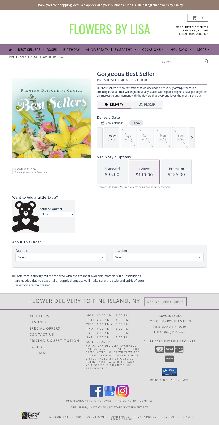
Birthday (71, 50)
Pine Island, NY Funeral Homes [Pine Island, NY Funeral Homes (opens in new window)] (89, 400)
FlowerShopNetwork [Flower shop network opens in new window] (112, 416)
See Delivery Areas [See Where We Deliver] (165, 301)
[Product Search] (182, 61)
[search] (207, 61)
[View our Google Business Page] (109, 396)
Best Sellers (29, 50)
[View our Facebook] (96, 396)
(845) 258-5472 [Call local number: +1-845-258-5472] (198, 34)
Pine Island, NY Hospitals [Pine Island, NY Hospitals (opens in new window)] (134, 400)
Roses (52, 50)
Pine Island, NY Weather (88, 407)
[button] (197, 18)
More (204, 50)
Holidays (181, 50)
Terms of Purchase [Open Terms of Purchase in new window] (175, 416)
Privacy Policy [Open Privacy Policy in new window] (145, 416)
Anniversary (97, 50)
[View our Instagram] (122, 396)
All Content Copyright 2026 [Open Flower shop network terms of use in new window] (71, 416)
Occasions (153, 50)
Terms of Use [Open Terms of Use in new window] (121, 419)
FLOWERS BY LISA (109, 28)
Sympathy (126, 50)
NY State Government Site (128, 407)
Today (136, 123)
